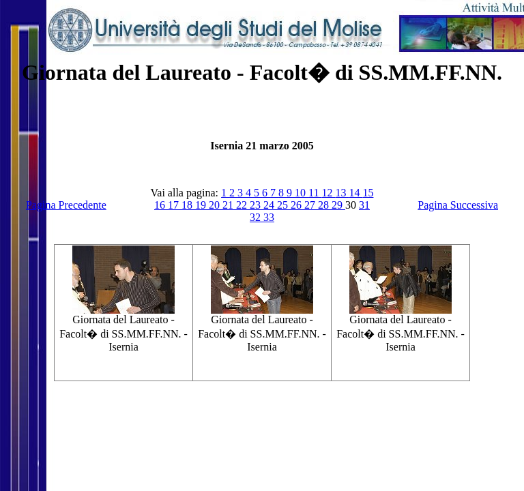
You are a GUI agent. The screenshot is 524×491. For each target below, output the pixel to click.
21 (229, 205)
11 (314, 192)
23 (256, 205)
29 (338, 205)
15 (367, 192)
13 (342, 192)
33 (268, 217)
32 (256, 217)
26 (297, 205)
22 (243, 205)
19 (202, 205)
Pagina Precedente (66, 205)
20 (215, 205)
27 (311, 205)
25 (284, 205)
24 (270, 205)
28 (325, 205)
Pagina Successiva (458, 205)
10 (301, 192)
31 (364, 205)
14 (355, 192)
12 (328, 192)
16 (161, 205)
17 (174, 205)
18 (188, 205)
